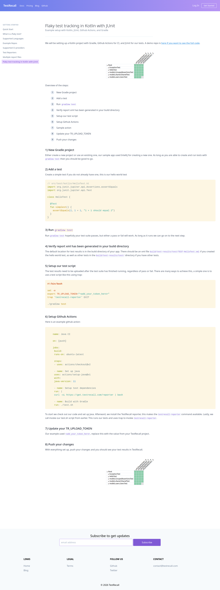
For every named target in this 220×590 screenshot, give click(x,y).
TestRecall (9, 5)
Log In (195, 5)
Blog (37, 5)
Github (45, 5)
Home (27, 565)
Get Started (209, 5)
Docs (22, 5)
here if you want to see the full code (180, 43)
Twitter (113, 570)
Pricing (29, 5)
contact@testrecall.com (165, 565)
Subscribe (147, 542)
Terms (70, 565)
